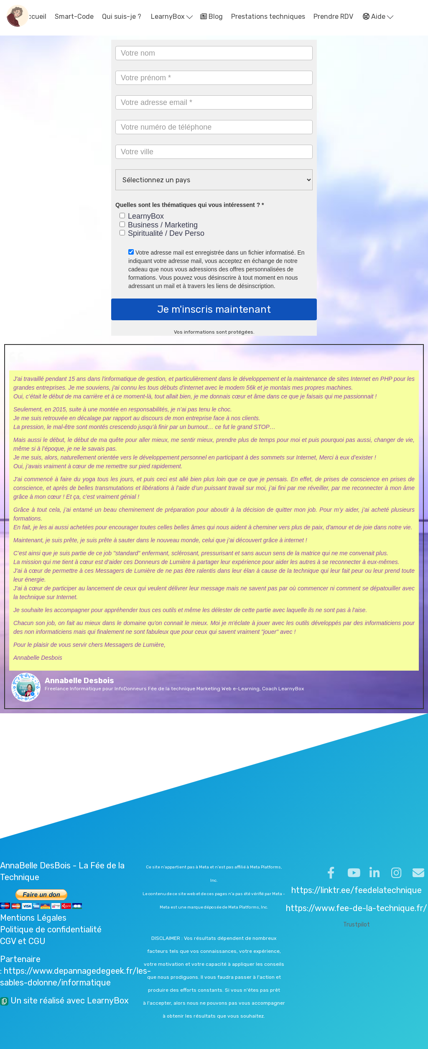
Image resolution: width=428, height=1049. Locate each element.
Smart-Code (74, 16)
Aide (378, 16)
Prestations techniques (268, 16)
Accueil (30, 16)
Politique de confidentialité (51, 929)
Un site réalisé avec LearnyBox (64, 1000)
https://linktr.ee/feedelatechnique (356, 890)
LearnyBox (172, 16)
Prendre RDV (333, 16)
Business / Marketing (159, 225)
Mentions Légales (33, 918)
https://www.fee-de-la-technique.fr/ (356, 908)
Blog (211, 16)
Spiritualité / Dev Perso (162, 233)
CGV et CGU (23, 941)
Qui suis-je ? (121, 16)
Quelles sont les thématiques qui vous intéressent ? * (189, 205)
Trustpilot (356, 924)
